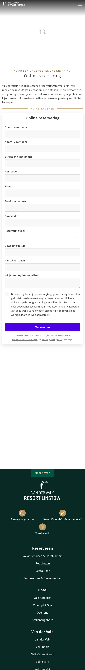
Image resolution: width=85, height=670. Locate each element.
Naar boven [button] (42, 473)
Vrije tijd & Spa (42, 605)
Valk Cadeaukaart (42, 654)
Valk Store (42, 662)
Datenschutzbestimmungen (24, 339)
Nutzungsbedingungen (52, 339)
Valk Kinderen (42, 598)
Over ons (42, 612)
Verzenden (42, 327)
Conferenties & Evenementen (42, 578)
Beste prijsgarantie (22, 515)
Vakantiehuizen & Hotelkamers (43, 556)
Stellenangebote (42, 620)
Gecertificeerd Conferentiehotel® (63, 515)
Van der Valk (42, 529)
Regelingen (42, 563)
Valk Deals (42, 647)
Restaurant (42, 571)
